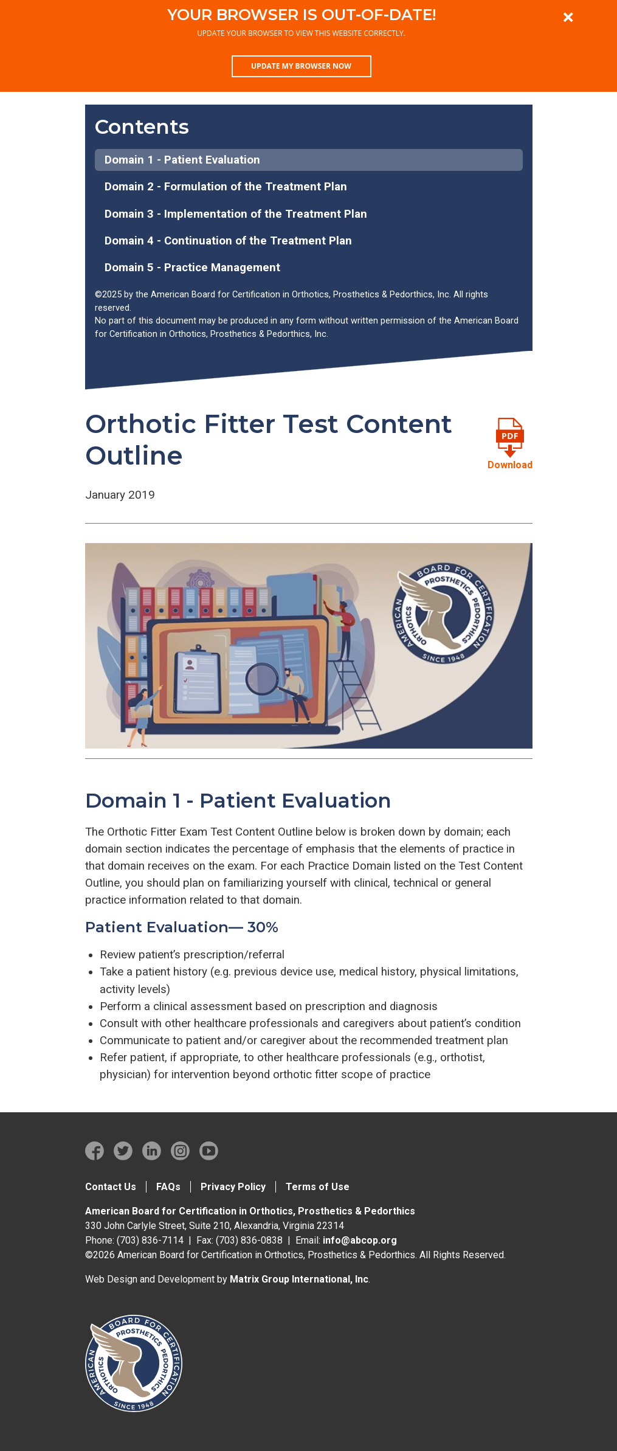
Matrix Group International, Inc (299, 1279)
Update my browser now (301, 66)
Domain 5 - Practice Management (192, 267)
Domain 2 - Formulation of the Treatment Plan (226, 186)
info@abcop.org (360, 1240)
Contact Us (110, 1187)
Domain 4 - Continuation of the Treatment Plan (228, 241)
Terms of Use (318, 1187)
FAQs (168, 1187)
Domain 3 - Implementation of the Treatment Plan (236, 214)
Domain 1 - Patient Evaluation (182, 160)
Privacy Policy (233, 1187)
